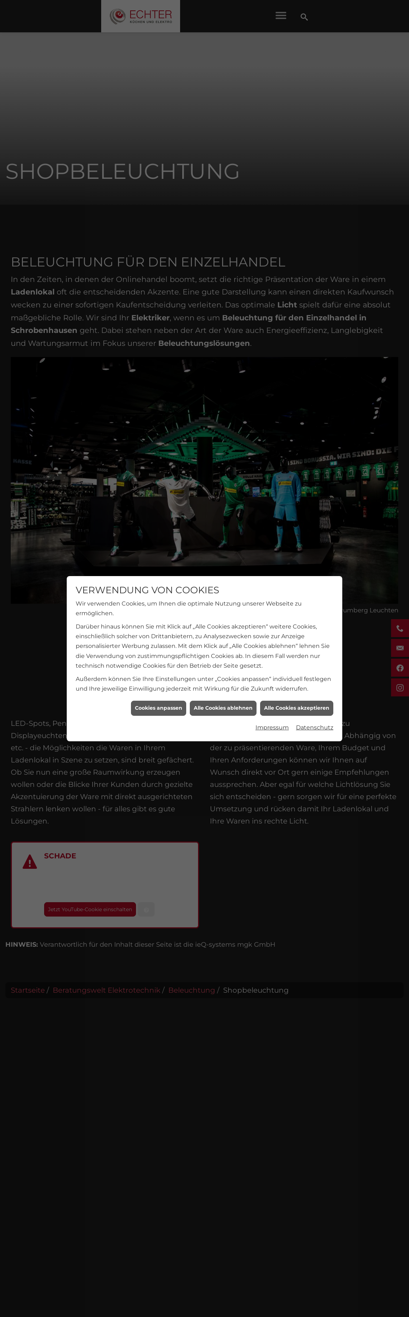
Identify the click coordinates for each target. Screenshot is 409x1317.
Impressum (272, 727)
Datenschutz (314, 727)
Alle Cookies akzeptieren (296, 708)
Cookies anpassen (158, 708)
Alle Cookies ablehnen (223, 708)
